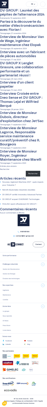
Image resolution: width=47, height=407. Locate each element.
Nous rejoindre (7, 316)
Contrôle (5, 299)
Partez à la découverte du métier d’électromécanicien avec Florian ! (22, 25)
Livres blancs (7, 330)
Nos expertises (8, 285)
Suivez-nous (7, 336)
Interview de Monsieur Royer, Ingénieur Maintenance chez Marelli (20, 155)
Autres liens (7, 306)
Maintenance (7, 295)
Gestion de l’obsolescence (11, 269)
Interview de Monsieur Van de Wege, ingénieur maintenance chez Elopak (22, 41)
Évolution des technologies (11, 278)
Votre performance (9, 255)
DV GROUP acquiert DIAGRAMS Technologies (21, 199)
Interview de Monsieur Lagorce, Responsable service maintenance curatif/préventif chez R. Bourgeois (20, 136)
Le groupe (6, 311)
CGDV (36, 401)
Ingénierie (6, 290)
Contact (38, 244)
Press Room (6, 325)
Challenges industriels (10, 264)
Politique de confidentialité (24, 401)
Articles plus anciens (8, 166)
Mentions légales (9, 401)
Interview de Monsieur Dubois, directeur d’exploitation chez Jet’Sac (22, 117)
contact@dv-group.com (25, 236)
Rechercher (5, 169)
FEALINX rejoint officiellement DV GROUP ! (19, 204)
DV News (5, 320)
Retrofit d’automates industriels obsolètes (18, 190)
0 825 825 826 (24, 231)
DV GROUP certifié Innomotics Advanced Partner (22, 195)
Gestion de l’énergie (9, 274)
